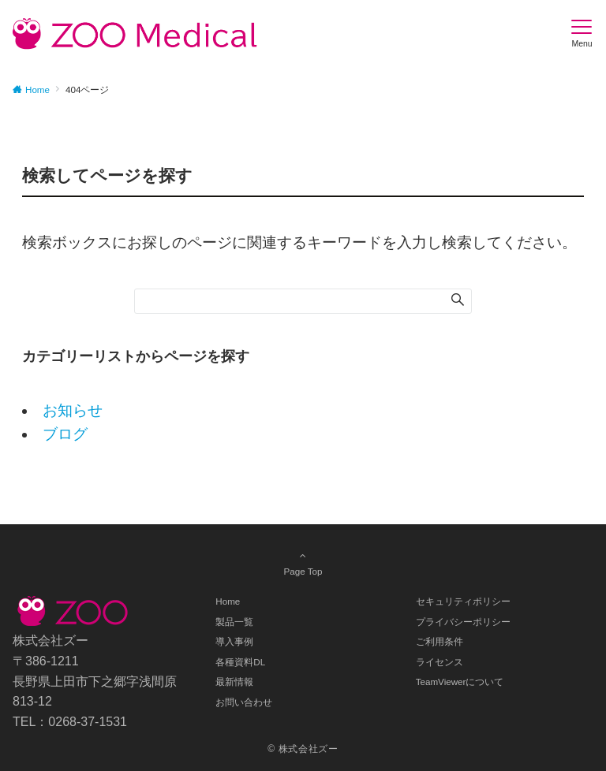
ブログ (65, 434)
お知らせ (73, 410)
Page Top (303, 562)
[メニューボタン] (581, 34)
